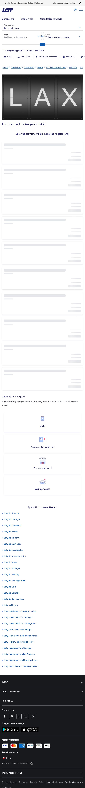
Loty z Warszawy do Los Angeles (18, 654)
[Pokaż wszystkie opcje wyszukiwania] (42, 44)
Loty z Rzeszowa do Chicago (16, 629)
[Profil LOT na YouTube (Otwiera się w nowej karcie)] (11, 716)
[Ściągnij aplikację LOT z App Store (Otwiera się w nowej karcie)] (29, 729)
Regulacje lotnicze (9, 782)
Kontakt (33, 782)
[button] (42, 27)
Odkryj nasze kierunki (42, 772)
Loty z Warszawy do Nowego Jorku (19, 660)
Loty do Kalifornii (11, 537)
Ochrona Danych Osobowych (51, 782)
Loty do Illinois (10, 531)
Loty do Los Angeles (12, 550)
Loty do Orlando (11, 592)
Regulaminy (23, 782)
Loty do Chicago (11, 519)
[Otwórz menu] (81, 10)
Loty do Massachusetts (14, 556)
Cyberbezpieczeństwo (74, 782)
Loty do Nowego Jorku (13, 580)
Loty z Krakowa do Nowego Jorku (19, 611)
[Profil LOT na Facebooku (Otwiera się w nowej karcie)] (4, 716)
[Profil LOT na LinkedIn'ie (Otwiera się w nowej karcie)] (19, 716)
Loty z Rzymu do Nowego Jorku (18, 641)
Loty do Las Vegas (11, 543)
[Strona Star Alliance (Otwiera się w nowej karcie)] (43, 763)
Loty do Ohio (9, 586)
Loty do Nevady (10, 574)
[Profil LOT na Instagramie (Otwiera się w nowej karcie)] (26, 716)
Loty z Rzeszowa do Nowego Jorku (19, 635)
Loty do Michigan (11, 568)
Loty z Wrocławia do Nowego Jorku (19, 666)
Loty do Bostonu (10, 513)
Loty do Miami (9, 562)
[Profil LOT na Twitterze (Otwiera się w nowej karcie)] (33, 716)
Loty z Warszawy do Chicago (16, 648)
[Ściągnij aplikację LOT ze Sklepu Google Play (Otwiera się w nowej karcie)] (10, 729)
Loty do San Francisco (13, 599)
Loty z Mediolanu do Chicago (17, 617)
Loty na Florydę (10, 605)
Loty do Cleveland (11, 525)
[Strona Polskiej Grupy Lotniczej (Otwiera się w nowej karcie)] (43, 758)
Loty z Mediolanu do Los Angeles (18, 623)
